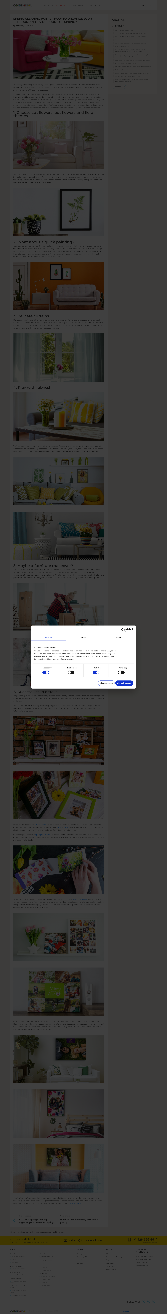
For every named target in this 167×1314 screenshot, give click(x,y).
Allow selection (106, 683)
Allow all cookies (124, 683)
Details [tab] (83, 637)
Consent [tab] (48, 637)
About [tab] (118, 637)
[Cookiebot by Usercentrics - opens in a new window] (123, 630)
